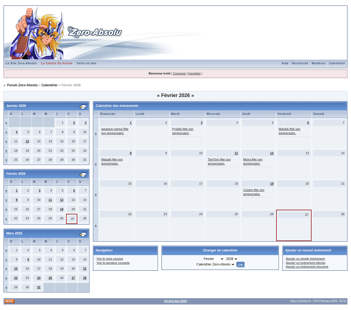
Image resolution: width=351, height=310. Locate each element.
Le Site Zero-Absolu (21, 63)
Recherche (300, 63)
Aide (285, 63)
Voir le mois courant (110, 258)
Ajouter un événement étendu (305, 262)
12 (27, 141)
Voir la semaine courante (113, 262)
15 (16, 268)
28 (84, 277)
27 (73, 277)
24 (38, 277)
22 (16, 277)
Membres (319, 63)
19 (61, 209)
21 (84, 268)
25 (50, 277)
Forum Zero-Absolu (22, 85)
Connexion (179, 73)
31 (38, 287)
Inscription (194, 73)
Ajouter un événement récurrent (307, 266)
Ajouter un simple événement (305, 258)
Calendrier (337, 63)
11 (50, 199)
